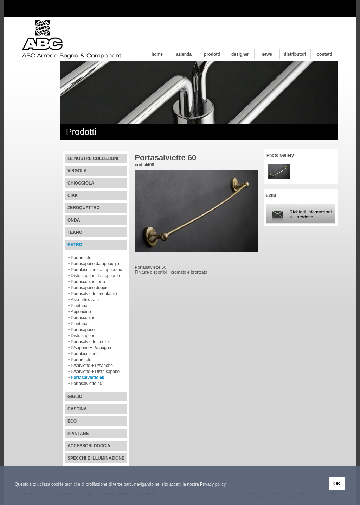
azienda (184, 54)
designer (240, 54)
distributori (295, 54)
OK (337, 483)
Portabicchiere (84, 353)
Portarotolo (81, 257)
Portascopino (83, 317)
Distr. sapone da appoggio (95, 275)
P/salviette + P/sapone (92, 365)
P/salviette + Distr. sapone (95, 371)
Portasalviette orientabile (94, 293)
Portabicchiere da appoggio (96, 269)
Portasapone (83, 329)
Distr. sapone (83, 335)
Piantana (79, 305)
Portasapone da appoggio (95, 263)
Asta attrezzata (85, 299)
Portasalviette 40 (86, 383)
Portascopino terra (88, 281)
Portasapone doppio (89, 287)
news (267, 54)
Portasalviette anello (90, 341)
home (157, 54)
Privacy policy (213, 484)
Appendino (81, 311)
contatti (324, 54)
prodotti (212, 54)
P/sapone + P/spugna (91, 347)
